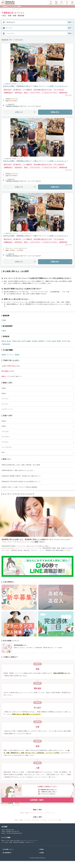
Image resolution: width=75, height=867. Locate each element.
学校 (59, 820)
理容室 (21, 820)
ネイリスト (40, 812)
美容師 (4, 354)
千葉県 (4, 320)
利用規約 (41, 849)
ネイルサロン (35, 820)
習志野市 (41, 341)
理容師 (17, 354)
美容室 (16, 820)
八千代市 (48, 341)
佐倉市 (54, 341)
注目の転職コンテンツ (8, 849)
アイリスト (10, 354)
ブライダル (27, 820)
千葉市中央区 (16, 341)
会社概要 (41, 852)
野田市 (4, 341)
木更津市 (35, 341)
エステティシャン (50, 812)
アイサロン (44, 820)
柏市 (68, 341)
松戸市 (23, 341)
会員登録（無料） (51, 800)
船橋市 (29, 341)
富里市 (59, 341)
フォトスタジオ (52, 820)
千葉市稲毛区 (6, 344)
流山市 (9, 341)
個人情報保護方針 (7, 852)
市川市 (64, 341)
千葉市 (4, 331)
